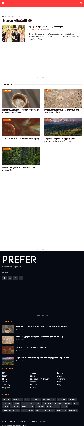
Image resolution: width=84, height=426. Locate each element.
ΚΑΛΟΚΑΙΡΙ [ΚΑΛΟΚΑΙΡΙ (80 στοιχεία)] (58, 403)
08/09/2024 (45, 30)
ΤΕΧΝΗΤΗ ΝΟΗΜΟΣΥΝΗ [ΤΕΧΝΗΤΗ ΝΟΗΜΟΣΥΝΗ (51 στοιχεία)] (11, 410)
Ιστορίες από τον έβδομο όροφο (41, 379)
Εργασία (33, 373)
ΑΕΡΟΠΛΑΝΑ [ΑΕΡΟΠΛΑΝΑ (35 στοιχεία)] (36, 399)
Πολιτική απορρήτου (39, 421)
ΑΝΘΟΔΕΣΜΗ (16, 16)
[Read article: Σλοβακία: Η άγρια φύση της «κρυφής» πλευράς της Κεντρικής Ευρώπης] (63, 127)
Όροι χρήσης (24, 421)
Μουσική (33, 382)
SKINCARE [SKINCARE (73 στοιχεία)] (6, 399)
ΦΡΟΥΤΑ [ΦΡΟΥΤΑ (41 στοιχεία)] (38, 410)
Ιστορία (32, 376)
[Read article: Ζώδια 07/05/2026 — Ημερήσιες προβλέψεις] (21, 127)
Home (4, 16)
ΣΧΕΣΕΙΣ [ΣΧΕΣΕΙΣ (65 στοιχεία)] (56, 407)
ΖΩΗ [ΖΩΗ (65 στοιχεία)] (38, 403)
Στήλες (59, 376)
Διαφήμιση (13, 421)
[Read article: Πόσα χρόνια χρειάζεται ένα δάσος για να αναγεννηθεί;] (21, 156)
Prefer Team (36, 30)
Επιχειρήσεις (7, 388)
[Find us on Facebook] (4, 278)
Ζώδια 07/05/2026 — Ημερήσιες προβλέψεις (20, 139)
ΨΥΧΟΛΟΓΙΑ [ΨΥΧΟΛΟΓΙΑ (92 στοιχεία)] (73, 410)
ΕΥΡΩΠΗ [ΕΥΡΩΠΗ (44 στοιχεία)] (25, 403)
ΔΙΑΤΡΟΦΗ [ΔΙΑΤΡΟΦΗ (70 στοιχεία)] (72, 399)
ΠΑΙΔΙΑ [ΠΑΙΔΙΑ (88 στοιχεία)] (5, 407)
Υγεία (48, 91)
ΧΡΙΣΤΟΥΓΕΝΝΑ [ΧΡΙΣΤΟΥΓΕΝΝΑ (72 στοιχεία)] (49, 410)
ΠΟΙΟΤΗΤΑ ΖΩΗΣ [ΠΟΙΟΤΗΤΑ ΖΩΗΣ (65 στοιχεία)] (27, 407)
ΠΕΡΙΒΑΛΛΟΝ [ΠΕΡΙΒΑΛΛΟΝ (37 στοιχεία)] (15, 407)
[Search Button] (81, 3)
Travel (48, 120)
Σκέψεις (60, 373)
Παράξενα (33, 385)
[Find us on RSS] (21, 278)
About (4, 421)
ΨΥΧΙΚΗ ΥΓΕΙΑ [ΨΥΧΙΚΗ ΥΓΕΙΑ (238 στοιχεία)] (61, 410)
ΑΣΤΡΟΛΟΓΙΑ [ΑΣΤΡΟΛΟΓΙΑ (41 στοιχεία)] (62, 399)
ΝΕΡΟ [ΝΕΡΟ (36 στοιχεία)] (75, 403)
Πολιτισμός (34, 388)
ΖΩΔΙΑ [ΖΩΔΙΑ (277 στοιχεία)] (32, 403)
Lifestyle (7, 91)
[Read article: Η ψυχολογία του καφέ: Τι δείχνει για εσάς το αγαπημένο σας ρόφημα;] (21, 98)
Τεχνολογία (61, 379)
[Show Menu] (3, 3)
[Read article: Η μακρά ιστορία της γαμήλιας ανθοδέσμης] (13, 33)
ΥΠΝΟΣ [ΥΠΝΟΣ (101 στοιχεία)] (30, 410)
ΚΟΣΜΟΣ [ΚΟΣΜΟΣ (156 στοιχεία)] (68, 403)
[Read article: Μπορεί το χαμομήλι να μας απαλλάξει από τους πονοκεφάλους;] (63, 98)
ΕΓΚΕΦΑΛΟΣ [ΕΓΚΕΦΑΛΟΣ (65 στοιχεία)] (7, 403)
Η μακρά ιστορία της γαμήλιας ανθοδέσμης (46, 27)
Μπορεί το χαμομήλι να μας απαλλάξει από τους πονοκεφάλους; (39, 337)
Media (4, 379)
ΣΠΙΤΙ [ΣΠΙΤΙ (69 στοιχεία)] (49, 407)
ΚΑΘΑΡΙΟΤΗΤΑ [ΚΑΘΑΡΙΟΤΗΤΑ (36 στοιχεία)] (47, 403)
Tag (9, 16)
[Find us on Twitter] (15, 278)
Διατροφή (6, 385)
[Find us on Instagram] (10, 278)
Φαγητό (59, 385)
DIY (3, 373)
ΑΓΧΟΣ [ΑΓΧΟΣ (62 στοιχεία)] (27, 399)
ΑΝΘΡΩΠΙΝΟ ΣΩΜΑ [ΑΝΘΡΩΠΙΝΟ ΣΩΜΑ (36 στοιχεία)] (49, 399)
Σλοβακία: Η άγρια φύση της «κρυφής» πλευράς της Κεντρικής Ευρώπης (42, 358)
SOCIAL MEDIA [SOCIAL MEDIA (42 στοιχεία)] (17, 399)
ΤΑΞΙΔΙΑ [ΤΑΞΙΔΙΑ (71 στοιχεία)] (64, 407)
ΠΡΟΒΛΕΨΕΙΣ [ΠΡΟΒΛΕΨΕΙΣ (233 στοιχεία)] (40, 407)
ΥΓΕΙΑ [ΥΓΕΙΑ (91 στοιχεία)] (24, 410)
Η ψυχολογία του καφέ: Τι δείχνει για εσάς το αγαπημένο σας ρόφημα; (41, 326)
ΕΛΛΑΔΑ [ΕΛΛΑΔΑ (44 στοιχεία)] (16, 403)
